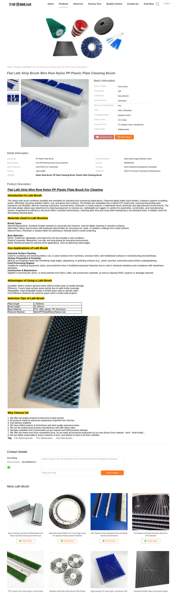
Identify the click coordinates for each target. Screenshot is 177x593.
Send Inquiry (112, 473)
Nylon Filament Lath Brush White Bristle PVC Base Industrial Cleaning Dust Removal (25, 534)
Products (63, 4)
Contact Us (133, 4)
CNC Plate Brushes (64, 438)
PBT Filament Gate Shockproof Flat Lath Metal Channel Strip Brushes (109, 534)
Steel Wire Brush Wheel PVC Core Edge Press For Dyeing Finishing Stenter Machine (67, 534)
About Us (78, 4)
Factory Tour (94, 4)
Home (51, 4)
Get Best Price (104, 137)
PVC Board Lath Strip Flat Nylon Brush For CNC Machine (150, 534)
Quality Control (114, 4)
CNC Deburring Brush (23, 438)
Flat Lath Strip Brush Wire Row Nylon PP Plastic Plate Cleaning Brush (59, 67)
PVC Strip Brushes (44, 438)
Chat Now (149, 4)
